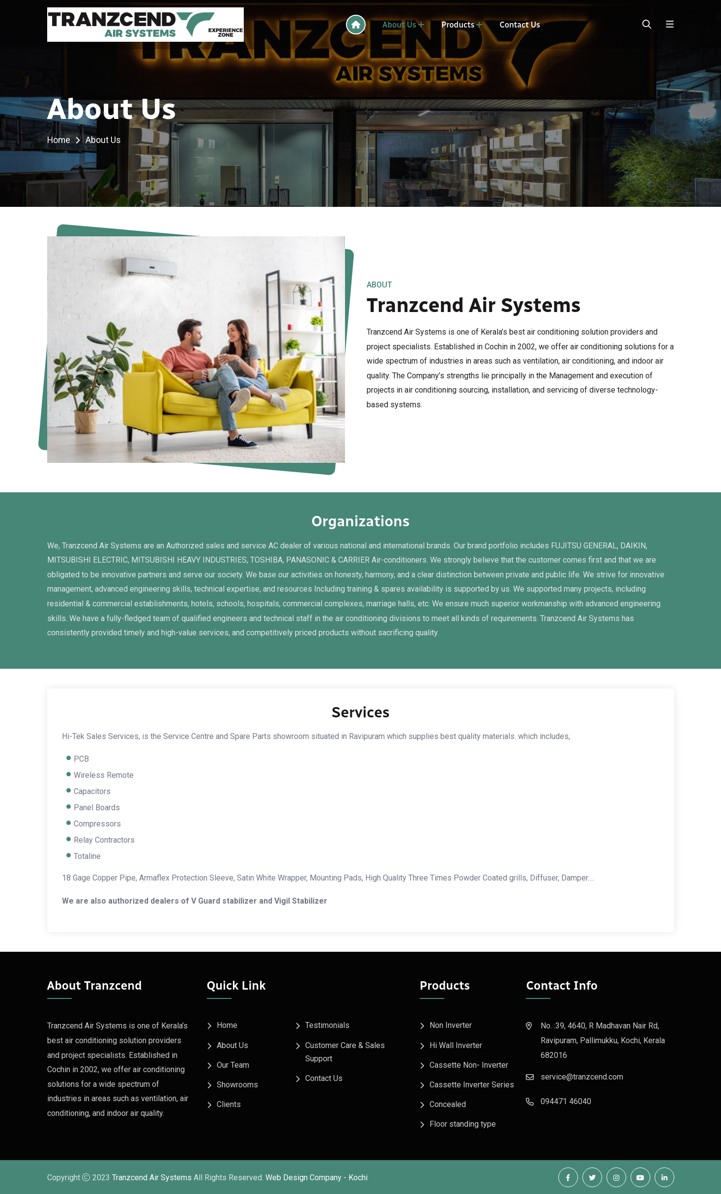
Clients (229, 1104)
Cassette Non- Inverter (469, 1064)
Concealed (448, 1104)
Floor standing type (463, 1123)
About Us (399, 24)
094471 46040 (566, 1101)
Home (59, 140)
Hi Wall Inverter (456, 1045)
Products (457, 24)
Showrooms (237, 1084)
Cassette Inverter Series (472, 1084)
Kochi (358, 1177)
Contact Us (519, 24)
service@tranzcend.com (582, 1076)
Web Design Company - (305, 1177)
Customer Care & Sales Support (345, 1051)
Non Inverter (451, 1025)
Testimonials (327, 1025)
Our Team (233, 1064)
